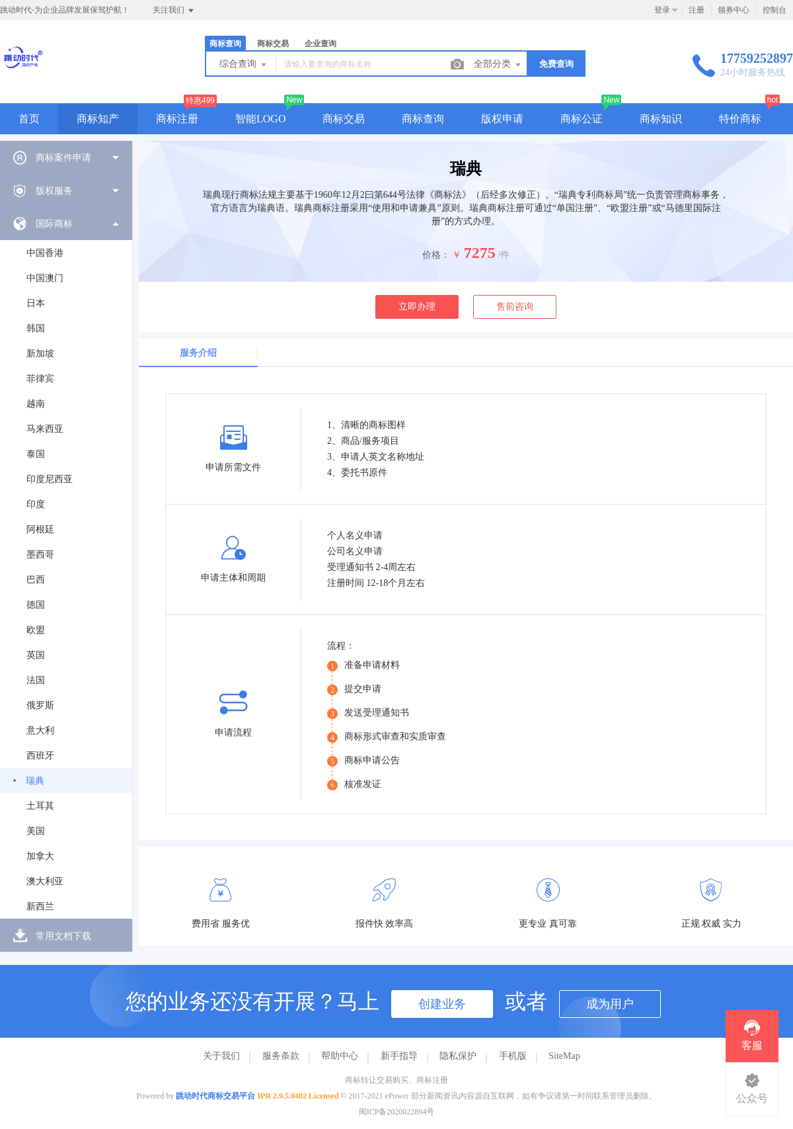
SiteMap (564, 1056)
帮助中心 (339, 1056)
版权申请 (502, 118)
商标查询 (225, 43)
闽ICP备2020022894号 (397, 1111)
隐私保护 (457, 1056)
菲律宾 (40, 379)
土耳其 (40, 806)
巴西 (35, 580)
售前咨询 (514, 307)
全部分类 (498, 65)
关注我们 (174, 11)
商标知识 (661, 118)
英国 (35, 655)
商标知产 (98, 118)
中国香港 (44, 253)
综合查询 (243, 65)
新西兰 (40, 906)
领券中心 (733, 10)
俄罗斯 (40, 705)
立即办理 (416, 307)
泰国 (35, 454)
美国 (35, 831)
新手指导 (399, 1056)
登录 (662, 10)
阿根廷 (40, 529)
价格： (436, 255)
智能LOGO (260, 118)
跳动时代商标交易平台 (215, 1096)
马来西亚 (44, 429)
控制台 (774, 10)
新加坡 (40, 353)
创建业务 (442, 1004)
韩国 (35, 328)
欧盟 (35, 630)
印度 (35, 504)
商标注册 (177, 118)
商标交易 (273, 43)
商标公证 (581, 118)
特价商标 (740, 118)
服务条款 (280, 1056)
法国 (35, 680)
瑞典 (35, 781)
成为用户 (610, 1004)
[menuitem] (66, 157)
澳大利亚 (44, 881)
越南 (35, 404)
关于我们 (221, 1056)
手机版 (513, 1056)
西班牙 (40, 756)
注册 (696, 10)
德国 (35, 605)
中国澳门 (44, 278)
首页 (29, 118)
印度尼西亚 (49, 479)
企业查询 (320, 43)
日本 (35, 303)
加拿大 (40, 856)
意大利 (40, 730)
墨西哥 (40, 555)
